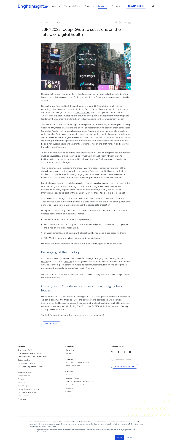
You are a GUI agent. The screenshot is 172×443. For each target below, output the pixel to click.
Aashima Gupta (83, 110)
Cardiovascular (24, 376)
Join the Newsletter (124, 366)
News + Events (70, 388)
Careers (68, 391)
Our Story (69, 375)
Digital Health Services (26, 363)
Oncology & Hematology (27, 392)
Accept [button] (119, 437)
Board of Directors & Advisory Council (79, 381)
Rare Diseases (23, 396)
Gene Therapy (23, 382)
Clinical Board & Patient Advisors (78, 385)
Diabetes (21, 379)
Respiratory (22, 399)
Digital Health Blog (72, 366)
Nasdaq (45, 263)
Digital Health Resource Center (77, 362)
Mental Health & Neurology (28, 389)
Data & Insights (24, 360)
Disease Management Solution (30, 353)
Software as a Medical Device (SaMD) (32, 357)
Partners (68, 353)
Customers (69, 350)
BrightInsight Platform (26, 350)
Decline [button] (129, 437)
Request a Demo (136, 6)
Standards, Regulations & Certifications (33, 367)
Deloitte (68, 263)
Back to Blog (51, 325)
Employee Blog (71, 395)
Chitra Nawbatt (82, 114)
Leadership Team (72, 378)
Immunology (22, 386)
